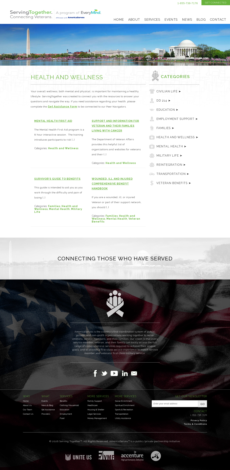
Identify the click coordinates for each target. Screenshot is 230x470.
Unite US (79, 455)
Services (152, 19)
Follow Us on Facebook (96, 373)
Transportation (121, 414)
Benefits (63, 401)
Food (62, 418)
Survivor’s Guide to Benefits (57, 178)
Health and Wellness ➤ (177, 137)
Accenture (132, 456)
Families (54, 206)
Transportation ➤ (172, 174)
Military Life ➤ (169, 155)
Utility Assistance (123, 418)
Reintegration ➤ (171, 164)
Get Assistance (48, 410)
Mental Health (59, 209)
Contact (218, 19)
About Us (27, 405)
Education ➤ (167, 109)
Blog (201, 19)
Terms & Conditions (195, 424)
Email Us (134, 373)
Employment (66, 414)
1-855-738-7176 (187, 3)
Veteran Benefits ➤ (173, 183)
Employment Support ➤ (177, 119)
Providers (45, 414)
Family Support (94, 401)
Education (64, 410)
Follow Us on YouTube (116, 373)
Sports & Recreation (124, 410)
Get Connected (215, 2)
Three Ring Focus (156, 456)
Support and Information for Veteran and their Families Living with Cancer (115, 126)
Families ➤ (165, 128)
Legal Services (94, 414)
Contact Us (28, 414)
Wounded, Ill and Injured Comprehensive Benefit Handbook (112, 183)
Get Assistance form (62, 106)
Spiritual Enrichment (124, 405)
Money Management (97, 418)
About (134, 19)
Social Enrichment (123, 401)
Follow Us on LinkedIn (125, 373)
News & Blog (47, 405)
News (187, 19)
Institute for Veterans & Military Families (106, 455)
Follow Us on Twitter (106, 373)
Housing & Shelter (95, 410)
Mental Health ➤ (171, 146)
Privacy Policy (199, 420)
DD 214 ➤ (163, 100)
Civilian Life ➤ (168, 91)
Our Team (27, 410)
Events (171, 19)
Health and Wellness (63, 148)
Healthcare (92, 405)
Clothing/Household (69, 405)
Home (119, 19)
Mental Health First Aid (53, 121)
